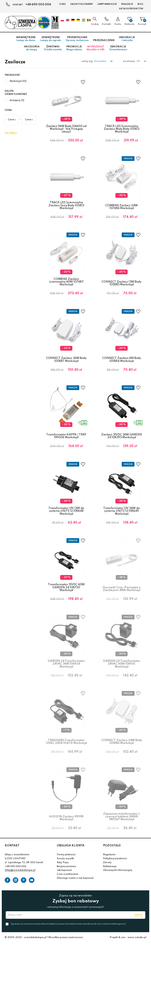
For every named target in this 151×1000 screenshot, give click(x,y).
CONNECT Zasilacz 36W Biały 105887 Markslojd (66, 376)
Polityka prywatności (115, 915)
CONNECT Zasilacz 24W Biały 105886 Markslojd (121, 787)
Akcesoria (32, 48)
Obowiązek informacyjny (117, 927)
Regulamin (109, 911)
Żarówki (53, 48)
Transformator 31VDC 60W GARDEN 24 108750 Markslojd (66, 621)
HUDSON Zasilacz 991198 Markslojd (66, 869)
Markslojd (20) (18, 81)
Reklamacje (110, 923)
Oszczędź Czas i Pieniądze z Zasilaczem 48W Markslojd (121, 623)
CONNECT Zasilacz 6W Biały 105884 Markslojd (121, 376)
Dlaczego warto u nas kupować (75, 935)
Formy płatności (66, 911)
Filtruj (11, 133)
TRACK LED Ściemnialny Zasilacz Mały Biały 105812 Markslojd (121, 129)
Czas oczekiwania (67, 931)
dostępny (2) (17, 100)
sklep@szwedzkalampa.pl (20, 927)
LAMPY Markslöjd (107, 4)
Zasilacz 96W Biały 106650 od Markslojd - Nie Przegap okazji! (66, 129)
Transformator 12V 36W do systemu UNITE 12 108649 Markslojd (121, 539)
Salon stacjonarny (81, 4)
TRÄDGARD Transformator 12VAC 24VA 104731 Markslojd (66, 787)
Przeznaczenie (104, 40)
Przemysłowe (77, 39)
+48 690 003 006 (38, 4)
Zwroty (107, 919)
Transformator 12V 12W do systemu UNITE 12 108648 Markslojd (66, 539)
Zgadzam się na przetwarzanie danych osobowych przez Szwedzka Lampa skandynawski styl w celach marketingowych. (68, 981)
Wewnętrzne (26, 39)
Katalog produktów (131, 9)
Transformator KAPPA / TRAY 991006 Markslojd (66, 458)
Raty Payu (63, 919)
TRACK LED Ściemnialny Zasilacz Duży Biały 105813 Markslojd (66, 211)
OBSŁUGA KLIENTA (70, 902)
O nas (62, 4)
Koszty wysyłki (65, 915)
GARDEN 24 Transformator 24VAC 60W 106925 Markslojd (121, 703)
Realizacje (127, 4)
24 (138, 61)
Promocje (74, 48)
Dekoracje (127, 39)
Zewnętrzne (50, 39)
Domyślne (100, 61)
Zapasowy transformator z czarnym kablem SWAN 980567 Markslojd (121, 868)
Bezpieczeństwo (66, 923)
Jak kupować (64, 927)
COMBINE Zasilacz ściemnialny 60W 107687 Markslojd (66, 293)
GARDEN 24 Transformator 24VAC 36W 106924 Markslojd (66, 703)
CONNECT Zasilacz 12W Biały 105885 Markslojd (121, 294)
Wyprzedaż (96, 48)
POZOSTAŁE (112, 902)
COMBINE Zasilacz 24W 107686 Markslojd (121, 212)
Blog (140, 4)
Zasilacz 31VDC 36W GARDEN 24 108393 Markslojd (121, 458)
